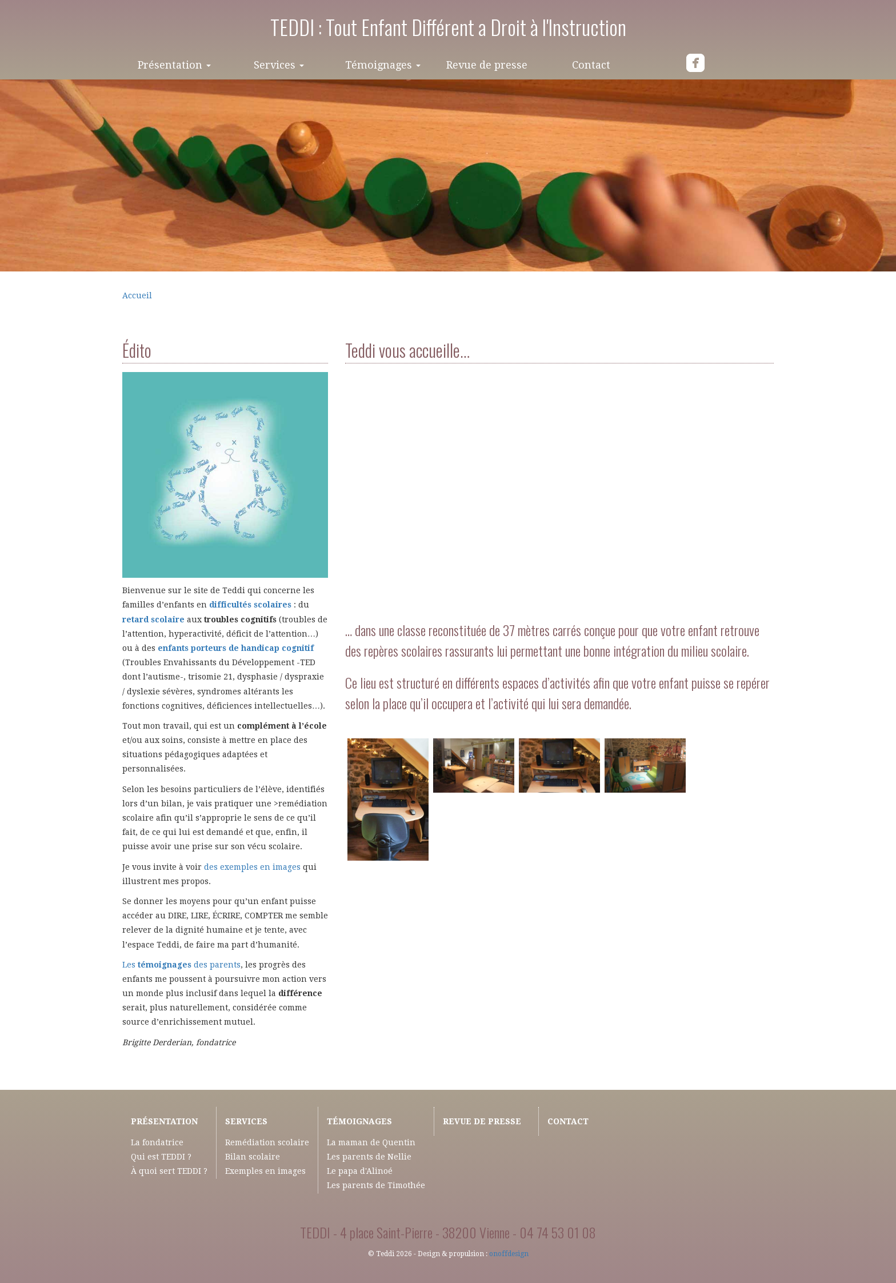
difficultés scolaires (250, 604)
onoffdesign (509, 1254)
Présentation (164, 1121)
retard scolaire (153, 619)
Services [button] (279, 65)
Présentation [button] (174, 65)
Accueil (137, 295)
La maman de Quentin (371, 1142)
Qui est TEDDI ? (161, 1156)
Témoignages (359, 1121)
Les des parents (181, 964)
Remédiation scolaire (267, 1142)
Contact (591, 65)
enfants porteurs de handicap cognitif (236, 648)
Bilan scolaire (252, 1156)
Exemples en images (265, 1171)
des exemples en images (252, 867)
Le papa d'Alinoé (360, 1171)
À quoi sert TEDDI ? (169, 1171)
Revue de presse (486, 65)
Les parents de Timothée (376, 1185)
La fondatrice (157, 1142)
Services (246, 1121)
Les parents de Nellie (369, 1156)
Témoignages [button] (383, 65)
